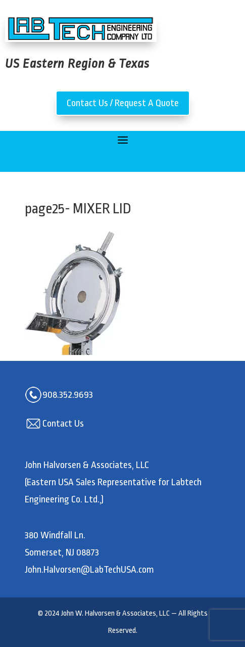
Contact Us (63, 423)
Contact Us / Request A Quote (123, 103)
